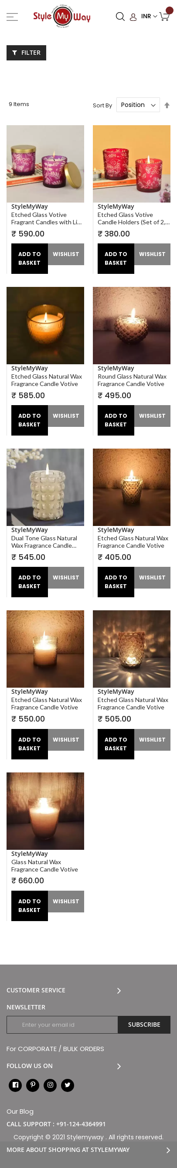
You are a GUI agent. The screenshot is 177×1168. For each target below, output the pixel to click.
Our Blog (20, 1111)
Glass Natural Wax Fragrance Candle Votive (44, 865)
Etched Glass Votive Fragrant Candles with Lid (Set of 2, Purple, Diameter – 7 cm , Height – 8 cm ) (47, 218)
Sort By (102, 105)
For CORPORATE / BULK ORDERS (55, 1048)
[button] (66, 254)
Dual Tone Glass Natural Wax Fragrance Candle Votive (44, 541)
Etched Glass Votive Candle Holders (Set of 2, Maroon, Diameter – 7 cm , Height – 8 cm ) (133, 218)
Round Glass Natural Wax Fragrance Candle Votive (132, 380)
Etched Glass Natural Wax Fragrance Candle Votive (46, 380)
